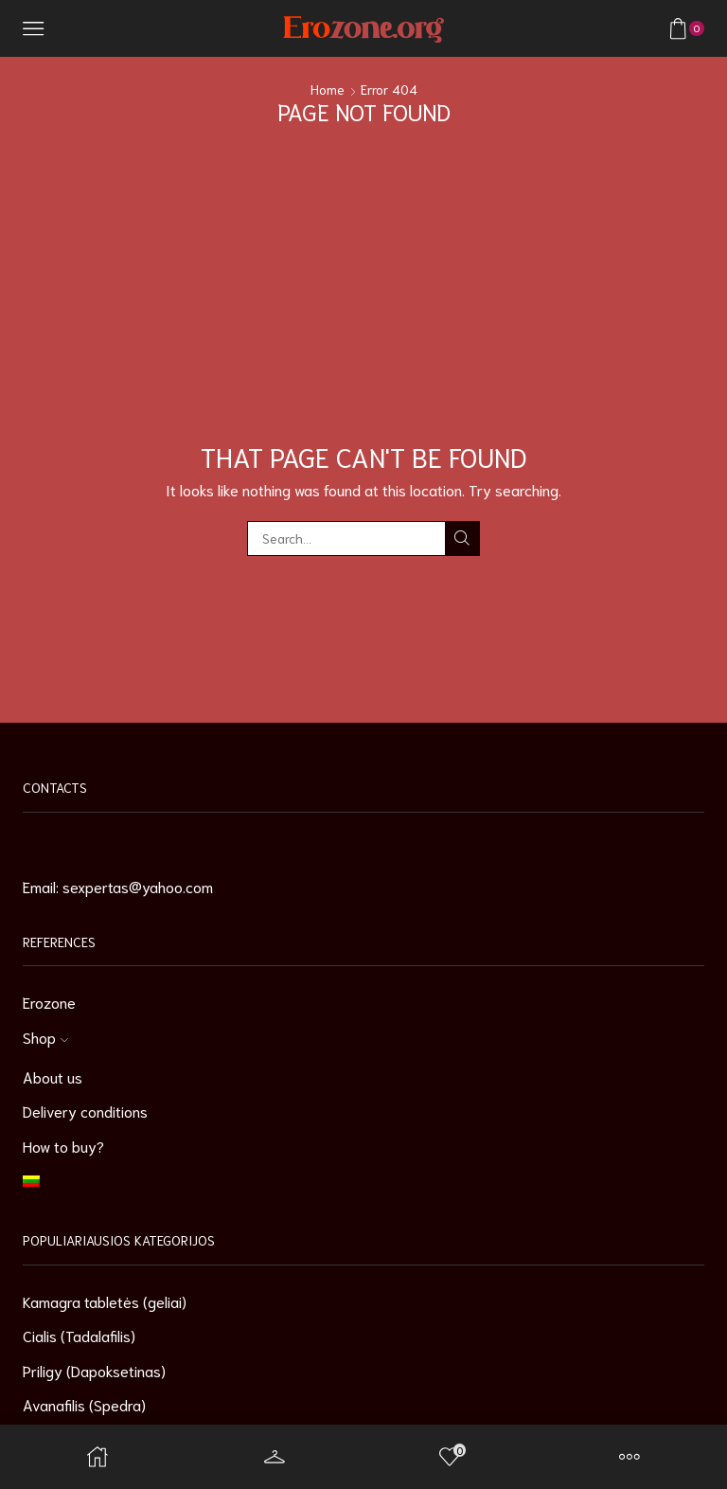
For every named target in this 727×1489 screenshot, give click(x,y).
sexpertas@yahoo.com (137, 886)
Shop (45, 1037)
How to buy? (63, 1146)
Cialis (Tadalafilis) (79, 1335)
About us (52, 1076)
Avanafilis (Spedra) (84, 1404)
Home (327, 89)
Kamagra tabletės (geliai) (104, 1301)
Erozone (49, 1002)
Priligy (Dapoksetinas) (94, 1370)
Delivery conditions (85, 1111)
